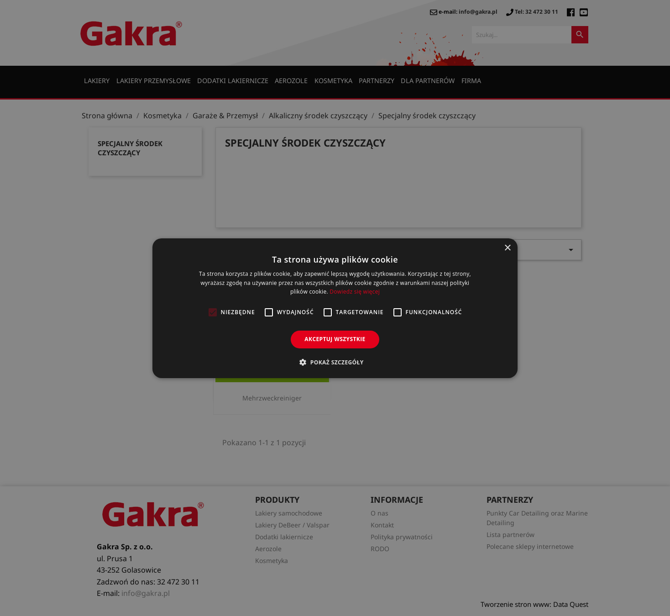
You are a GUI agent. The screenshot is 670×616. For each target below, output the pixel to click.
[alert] (335, 308)
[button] (334, 362)
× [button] (507, 247)
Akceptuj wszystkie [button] (334, 339)
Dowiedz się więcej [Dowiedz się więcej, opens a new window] (355, 291)
